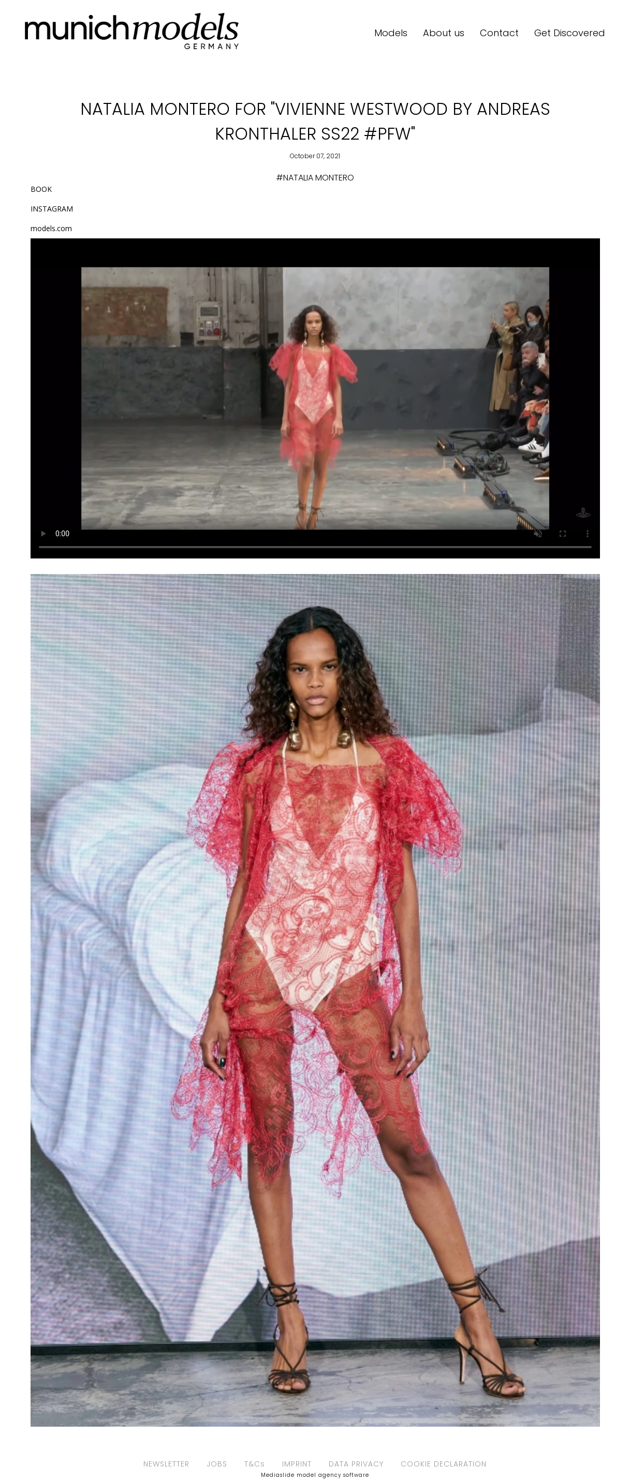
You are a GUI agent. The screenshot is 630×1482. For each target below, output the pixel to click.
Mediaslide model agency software (315, 1475)
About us (443, 32)
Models (390, 32)
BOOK (41, 189)
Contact (499, 32)
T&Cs (254, 1464)
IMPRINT (297, 1464)
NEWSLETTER (166, 1464)
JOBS (217, 1464)
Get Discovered (569, 32)
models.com (51, 228)
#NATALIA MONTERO (315, 178)
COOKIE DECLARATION (444, 1464)
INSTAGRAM (52, 209)
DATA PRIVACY (356, 1464)
